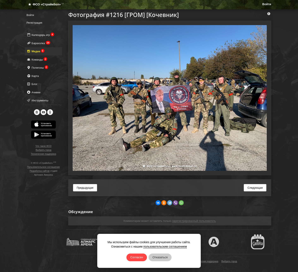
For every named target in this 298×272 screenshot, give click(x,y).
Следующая (255, 187)
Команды (36, 59)
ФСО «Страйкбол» (44, 4)
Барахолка (38, 43)
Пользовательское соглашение (43, 167)
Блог (31, 84)
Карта (32, 76)
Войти (266, 4)
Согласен (136, 257)
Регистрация (34, 22)
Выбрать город (43, 150)
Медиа (35, 51)
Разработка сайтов (39, 171)
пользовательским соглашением (165, 246)
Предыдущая (85, 187)
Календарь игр (40, 34)
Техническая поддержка (43, 154)
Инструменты (37, 100)
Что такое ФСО (43, 146)
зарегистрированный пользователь (194, 220)
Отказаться (160, 257)
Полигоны (37, 67)
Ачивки (33, 92)
